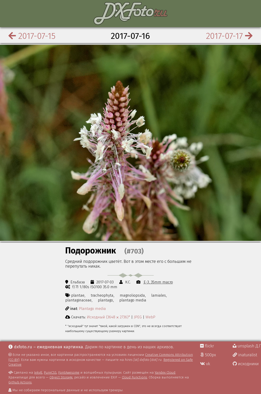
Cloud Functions (134, 377)
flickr (207, 346)
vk (205, 363)
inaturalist (245, 354)
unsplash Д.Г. (247, 346)
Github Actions (20, 382)
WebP (150, 317)
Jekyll (38, 372)
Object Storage (61, 377)
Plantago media (92, 308)
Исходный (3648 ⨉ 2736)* (108, 317)
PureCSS (50, 372)
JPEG (138, 317)
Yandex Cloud (165, 372)
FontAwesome (68, 372)
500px (208, 354)
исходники (246, 363)
